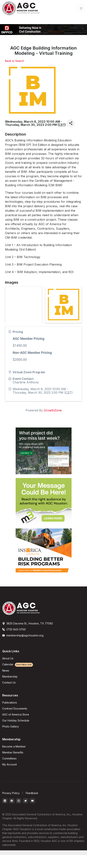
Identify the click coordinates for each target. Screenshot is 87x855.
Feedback (32, 793)
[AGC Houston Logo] (20, 8)
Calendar (17, 664)
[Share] (71, 123)
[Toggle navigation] (81, 8)
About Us (7, 658)
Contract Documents (14, 708)
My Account (9, 764)
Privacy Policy (11, 793)
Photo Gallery (10, 726)
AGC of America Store (15, 714)
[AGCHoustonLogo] (20, 608)
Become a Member (14, 746)
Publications (9, 702)
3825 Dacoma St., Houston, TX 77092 (27, 623)
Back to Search (14, 60)
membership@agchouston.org (22, 635)
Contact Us (9, 682)
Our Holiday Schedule (15, 720)
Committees (9, 758)
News (5, 670)
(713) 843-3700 (14, 629)
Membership (10, 676)
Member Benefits (12, 752)
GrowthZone (53, 410)
